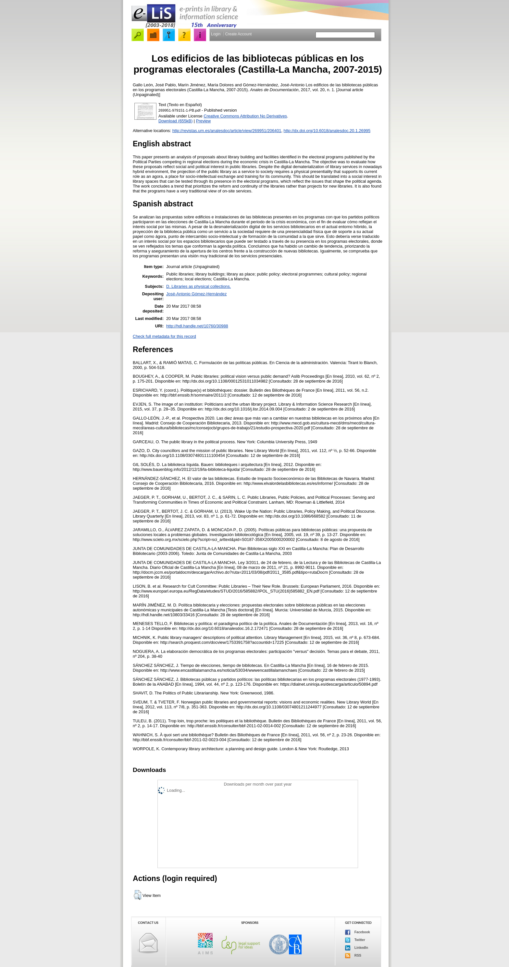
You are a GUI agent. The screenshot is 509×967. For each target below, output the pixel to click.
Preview (203, 120)
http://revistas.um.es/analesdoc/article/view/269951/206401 (226, 130)
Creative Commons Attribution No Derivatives (245, 116)
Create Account (238, 34)
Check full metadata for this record (164, 336)
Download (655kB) (175, 120)
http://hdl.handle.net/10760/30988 (197, 326)
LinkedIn (356, 947)
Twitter (355, 940)
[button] (137, 895)
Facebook (357, 932)
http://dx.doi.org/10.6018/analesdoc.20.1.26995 (327, 130)
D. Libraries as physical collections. (198, 286)
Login (215, 34)
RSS (353, 955)
